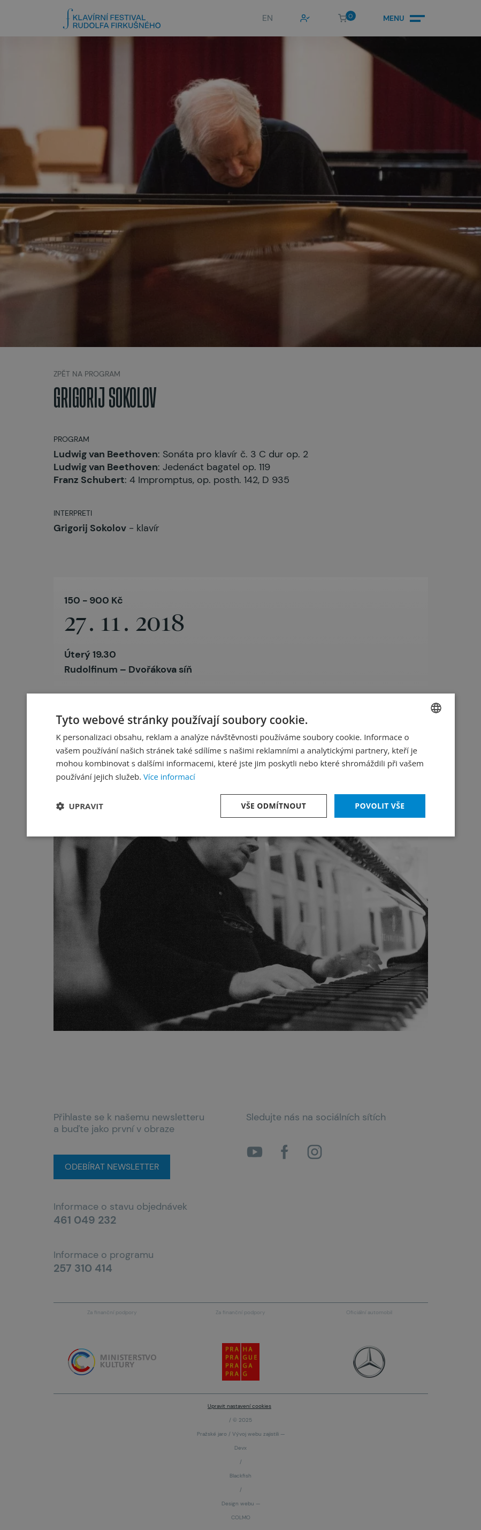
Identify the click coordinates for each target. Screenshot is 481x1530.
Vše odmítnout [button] (273, 806)
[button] (79, 806)
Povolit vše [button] (380, 806)
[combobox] (436, 707)
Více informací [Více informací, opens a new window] (169, 776)
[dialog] (241, 764)
